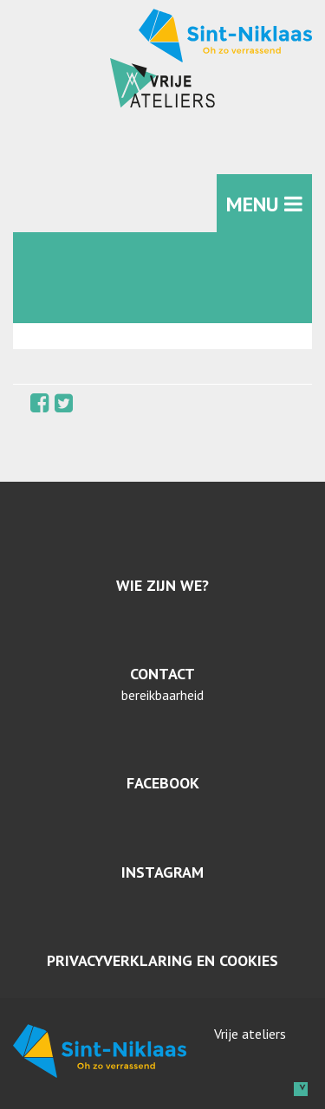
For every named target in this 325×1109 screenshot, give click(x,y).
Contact (162, 674)
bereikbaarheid (162, 695)
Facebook (163, 783)
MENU (264, 204)
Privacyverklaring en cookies (162, 960)
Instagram (162, 872)
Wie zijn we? (162, 585)
